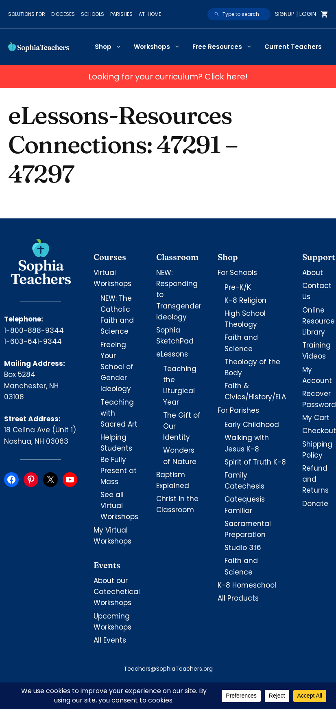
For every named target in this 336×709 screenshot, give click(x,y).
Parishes (121, 14)
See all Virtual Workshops (119, 506)
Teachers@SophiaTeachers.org (168, 669)
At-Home (150, 14)
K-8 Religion (245, 300)
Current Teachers (293, 46)
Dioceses (63, 14)
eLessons (172, 354)
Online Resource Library (318, 321)
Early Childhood (252, 424)
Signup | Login (295, 14)
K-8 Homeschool (247, 585)
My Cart (315, 418)
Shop (111, 47)
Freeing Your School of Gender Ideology (116, 367)
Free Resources (225, 47)
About (312, 272)
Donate (315, 504)
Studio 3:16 (243, 548)
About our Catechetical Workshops (117, 592)
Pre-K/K (238, 287)
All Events (110, 640)
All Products (238, 598)
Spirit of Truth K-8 (255, 462)
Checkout (319, 431)
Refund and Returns (315, 479)
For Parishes (238, 410)
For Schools (237, 272)
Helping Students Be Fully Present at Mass (118, 459)
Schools (92, 14)
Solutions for (26, 14)
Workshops (160, 47)
